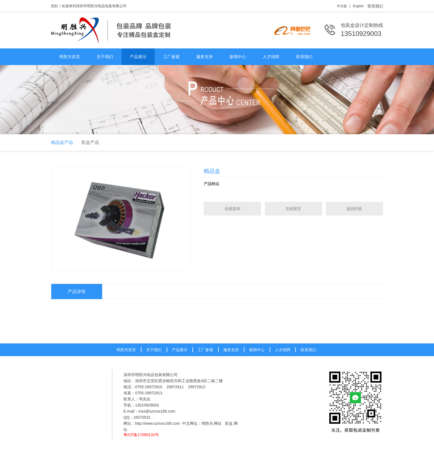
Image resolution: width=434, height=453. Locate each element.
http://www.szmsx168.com (157, 423)
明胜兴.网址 (212, 423)
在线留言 (293, 208)
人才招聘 (271, 56)
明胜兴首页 (69, 56)
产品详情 (77, 291)
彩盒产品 (90, 142)
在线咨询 (232, 208)
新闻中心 (237, 56)
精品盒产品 (62, 142)
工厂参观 (171, 56)
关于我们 (105, 56)
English (358, 6)
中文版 (342, 6)
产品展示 (138, 56)
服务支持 (204, 56)
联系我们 (375, 6)
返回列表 (354, 208)
